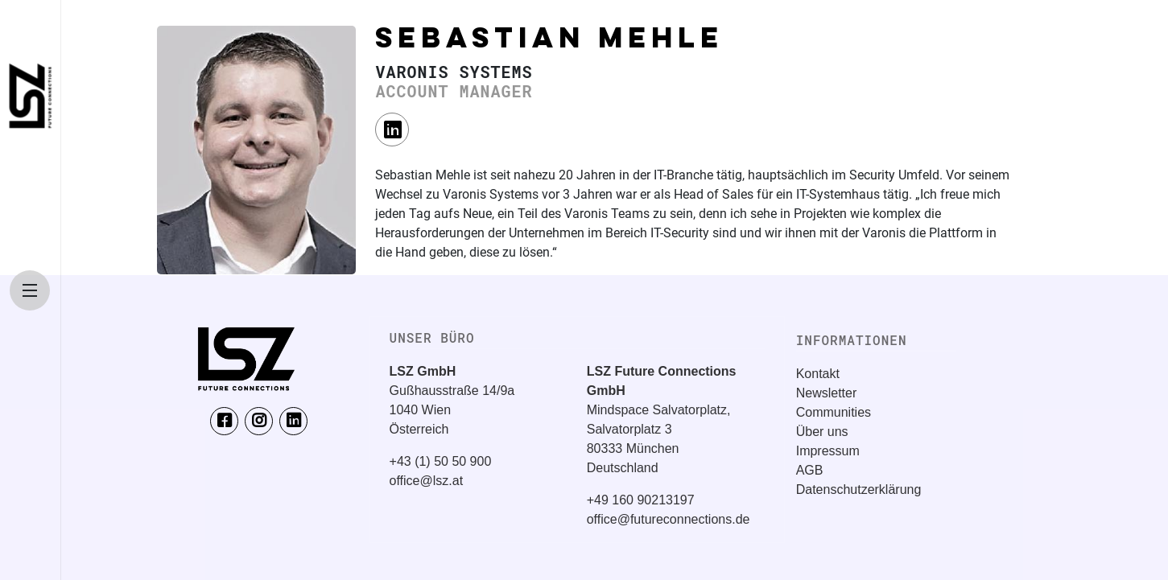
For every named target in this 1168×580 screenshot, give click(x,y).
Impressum (828, 451)
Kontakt (818, 373)
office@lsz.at (427, 480)
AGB (809, 470)
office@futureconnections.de (668, 519)
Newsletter (826, 393)
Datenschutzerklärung (859, 489)
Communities (833, 412)
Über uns (822, 431)
